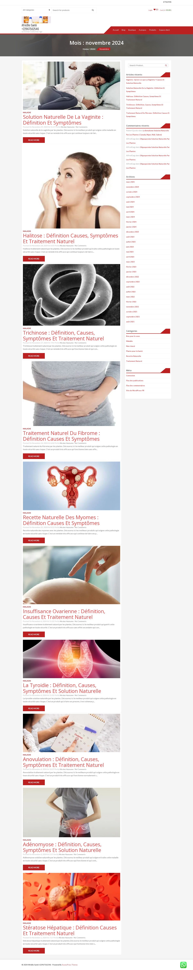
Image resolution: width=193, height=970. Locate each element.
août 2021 (130, 322)
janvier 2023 (131, 272)
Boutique (132, 30)
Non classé (130, 346)
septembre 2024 (133, 197)
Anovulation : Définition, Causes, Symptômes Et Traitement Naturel (63, 761)
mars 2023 (130, 262)
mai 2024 (129, 207)
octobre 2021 (131, 312)
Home (86, 49)
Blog (123, 30)
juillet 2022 (131, 292)
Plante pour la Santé (134, 351)
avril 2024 (130, 212)
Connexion (130, 375)
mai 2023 (129, 252)
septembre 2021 (133, 317)
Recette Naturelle (133, 356)
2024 (92, 49)
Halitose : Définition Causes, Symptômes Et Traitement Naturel (70, 238)
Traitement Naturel (134, 361)
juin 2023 (130, 247)
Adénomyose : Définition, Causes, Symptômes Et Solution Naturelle (62, 847)
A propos (142, 30)
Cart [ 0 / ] (165, 10)
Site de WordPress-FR (135, 390)
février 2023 (131, 267)
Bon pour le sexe (133, 336)
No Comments (81, 127)
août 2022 (130, 287)
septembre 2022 (133, 282)
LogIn (150, 10)
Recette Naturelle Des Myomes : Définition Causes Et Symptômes (61, 520)
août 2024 (130, 202)
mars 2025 (130, 182)
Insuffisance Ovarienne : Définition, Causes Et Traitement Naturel (64, 613)
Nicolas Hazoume (67, 127)
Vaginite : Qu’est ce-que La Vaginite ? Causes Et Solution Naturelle (145, 81)
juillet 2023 (131, 242)
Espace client (164, 30)
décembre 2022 (132, 277)
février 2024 (131, 222)
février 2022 (131, 302)
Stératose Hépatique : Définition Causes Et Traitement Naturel (70, 930)
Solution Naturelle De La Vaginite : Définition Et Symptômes (63, 119)
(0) (155, 10)
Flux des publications (134, 380)
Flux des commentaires (135, 385)
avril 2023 (130, 257)
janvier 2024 (131, 227)
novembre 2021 (132, 307)
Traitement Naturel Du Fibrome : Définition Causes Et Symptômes (61, 435)
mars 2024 (130, 217)
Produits (152, 30)
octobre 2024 (131, 192)
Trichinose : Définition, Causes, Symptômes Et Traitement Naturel (63, 335)
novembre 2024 (132, 187)
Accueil (116, 30)
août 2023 (130, 237)
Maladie (129, 341)
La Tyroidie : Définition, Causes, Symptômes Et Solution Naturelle (62, 687)
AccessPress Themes (70, 965)
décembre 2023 (132, 232)
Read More (33, 140)
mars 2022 (130, 297)
